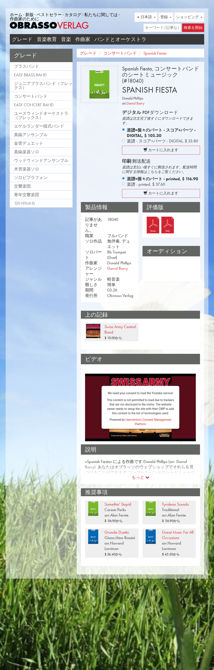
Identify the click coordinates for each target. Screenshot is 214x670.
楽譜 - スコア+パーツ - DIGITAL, (162, 140)
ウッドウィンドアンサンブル (41, 160)
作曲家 (82, 39)
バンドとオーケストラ (120, 39)
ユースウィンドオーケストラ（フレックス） (41, 115)
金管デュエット (28, 143)
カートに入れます (161, 150)
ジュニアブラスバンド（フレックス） (43, 85)
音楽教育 (47, 39)
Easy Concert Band (34, 104)
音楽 (66, 39)
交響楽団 (22, 186)
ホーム (16, 15)
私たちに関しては (101, 15)
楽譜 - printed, (146, 184)
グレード (22, 39)
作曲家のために (24, 19)
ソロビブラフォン (30, 177)
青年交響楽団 (26, 194)
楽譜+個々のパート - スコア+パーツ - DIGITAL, (161, 133)
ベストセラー (49, 15)
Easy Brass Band (30, 74)
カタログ (73, 15)
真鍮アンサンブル (30, 134)
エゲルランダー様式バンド (39, 126)
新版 (29, 15)
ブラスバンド (26, 66)
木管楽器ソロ (26, 168)
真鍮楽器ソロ (26, 151)
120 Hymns (24, 203)
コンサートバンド (30, 96)
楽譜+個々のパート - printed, (162, 178)
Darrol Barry (135, 103)
